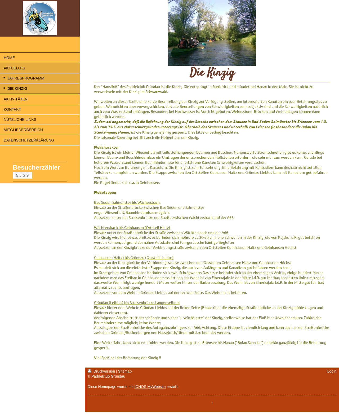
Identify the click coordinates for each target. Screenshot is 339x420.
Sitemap (125, 371)
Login (331, 371)
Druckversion (102, 371)
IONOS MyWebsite (150, 386)
